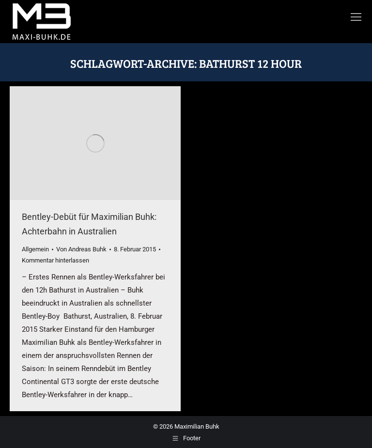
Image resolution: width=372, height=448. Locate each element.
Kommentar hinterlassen (55, 260)
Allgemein (35, 249)
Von (81, 249)
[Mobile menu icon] (356, 17)
